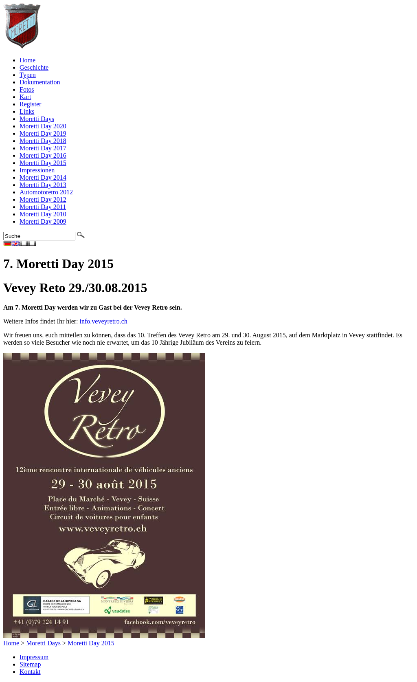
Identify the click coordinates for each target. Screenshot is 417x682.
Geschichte (34, 67)
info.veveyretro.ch (103, 321)
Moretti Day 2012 (43, 199)
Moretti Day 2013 (43, 184)
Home (27, 60)
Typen (28, 74)
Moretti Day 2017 (43, 148)
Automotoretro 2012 (46, 192)
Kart (25, 96)
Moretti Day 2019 (43, 133)
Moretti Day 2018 (43, 140)
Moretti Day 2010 (43, 214)
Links (27, 111)
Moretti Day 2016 (43, 155)
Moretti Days (37, 118)
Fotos (27, 89)
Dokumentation (40, 82)
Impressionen (37, 170)
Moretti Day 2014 (43, 177)
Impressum (34, 656)
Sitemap (30, 664)
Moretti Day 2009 (43, 221)
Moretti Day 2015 (43, 162)
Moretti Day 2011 (43, 206)
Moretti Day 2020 (43, 126)
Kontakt (30, 671)
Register (30, 104)
